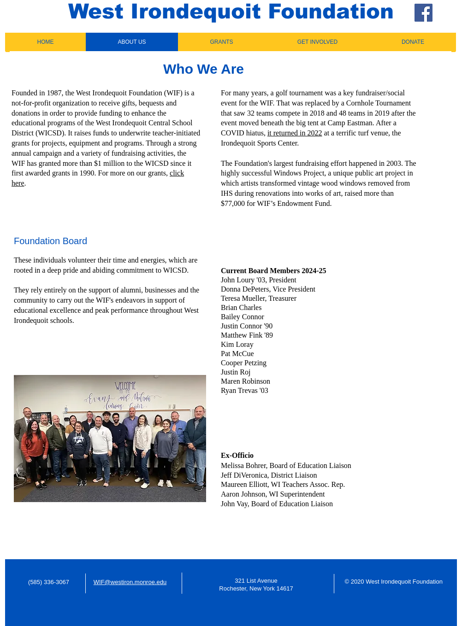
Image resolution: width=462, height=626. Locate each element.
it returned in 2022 (294, 133)
